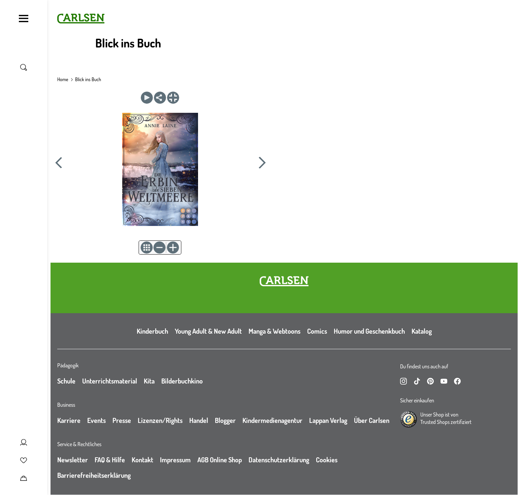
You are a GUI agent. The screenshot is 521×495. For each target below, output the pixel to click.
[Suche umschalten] (23, 67)
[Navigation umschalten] (23, 18)
